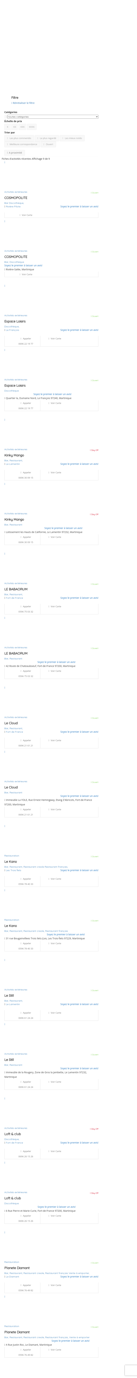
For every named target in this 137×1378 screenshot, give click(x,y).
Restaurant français (56, 931)
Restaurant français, (56, 866)
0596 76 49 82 (25, 1290)
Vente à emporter (79, 1337)
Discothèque (17, 262)
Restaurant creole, (34, 931)
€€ (14, 126)
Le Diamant (12, 1276)
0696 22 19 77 (25, 343)
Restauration (11, 855)
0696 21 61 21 (25, 745)
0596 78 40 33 (25, 884)
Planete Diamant (17, 1268)
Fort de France (14, 597)
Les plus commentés (19, 138)
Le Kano (10, 861)
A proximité (14, 152)
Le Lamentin (13, 463)
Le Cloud (11, 723)
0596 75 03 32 (25, 611)
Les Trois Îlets (13, 870)
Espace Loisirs (15, 321)
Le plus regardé (46, 138)
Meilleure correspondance (22, 144)
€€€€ (32, 126)
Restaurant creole (34, 866)
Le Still (9, 995)
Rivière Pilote (13, 206)
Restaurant (16, 524)
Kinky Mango (14, 455)
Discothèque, (16, 203)
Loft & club (12, 1134)
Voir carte (25, 215)
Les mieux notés (72, 138)
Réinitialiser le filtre (23, 103)
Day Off (94, 450)
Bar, (7, 262)
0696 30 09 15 (25, 477)
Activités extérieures (15, 191)
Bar (6, 203)
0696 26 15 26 (25, 1156)
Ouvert (48, 144)
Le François (12, 330)
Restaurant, (16, 460)
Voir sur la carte (12, 77)
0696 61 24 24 (25, 1017)
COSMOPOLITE (15, 198)
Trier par (9, 132)
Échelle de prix (13, 121)
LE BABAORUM (15, 589)
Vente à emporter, (79, 1273)
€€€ (23, 126)
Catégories (10, 112)
